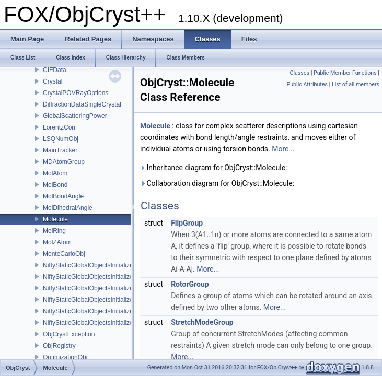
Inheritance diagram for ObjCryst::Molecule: (213, 167)
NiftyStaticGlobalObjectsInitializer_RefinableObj (109, 276)
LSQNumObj (60, 139)
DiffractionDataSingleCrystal (82, 104)
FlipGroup (187, 223)
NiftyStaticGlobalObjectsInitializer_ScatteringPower (113, 311)
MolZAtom (57, 242)
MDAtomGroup (64, 162)
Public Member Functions (345, 72)
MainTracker (60, 150)
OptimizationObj (65, 357)
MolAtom (55, 173)
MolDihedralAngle (67, 208)
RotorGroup (190, 284)
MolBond (55, 185)
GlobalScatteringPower (75, 116)
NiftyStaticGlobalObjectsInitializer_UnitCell (101, 322)
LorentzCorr (59, 127)
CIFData (54, 70)
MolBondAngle (63, 196)
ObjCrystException (69, 334)
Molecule (55, 219)
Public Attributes (307, 84)
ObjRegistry (59, 345)
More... (283, 149)
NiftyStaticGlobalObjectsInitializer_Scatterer (103, 288)
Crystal (52, 81)
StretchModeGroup (202, 322)
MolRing (54, 230)
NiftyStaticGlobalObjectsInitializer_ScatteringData (111, 299)
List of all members (355, 84)
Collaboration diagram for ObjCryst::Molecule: (217, 183)
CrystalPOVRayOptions (75, 93)
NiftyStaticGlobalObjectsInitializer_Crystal (100, 265)
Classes (299, 72)
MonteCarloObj (64, 253)
